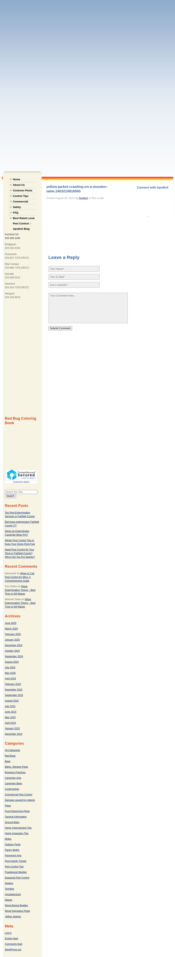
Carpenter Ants (13, 778)
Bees (7, 761)
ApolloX (83, 198)
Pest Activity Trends (15, 861)
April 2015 (10, 722)
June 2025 (10, 623)
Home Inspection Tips (17, 833)
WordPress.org (13, 949)
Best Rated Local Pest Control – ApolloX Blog (23, 219)
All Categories (12, 750)
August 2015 (12, 700)
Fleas (8, 805)
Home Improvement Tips (18, 827)
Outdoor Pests (13, 844)
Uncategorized (13, 894)
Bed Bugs (10, 755)
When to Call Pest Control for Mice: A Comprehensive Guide (19, 577)
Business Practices (15, 772)
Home (16, 179)
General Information (16, 816)
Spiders (9, 883)
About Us (19, 184)
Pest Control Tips (14, 866)
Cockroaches (12, 789)
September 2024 (14, 656)
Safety (17, 207)
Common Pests (22, 190)
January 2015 (12, 728)
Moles (8, 839)
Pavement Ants (13, 855)
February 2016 (13, 684)
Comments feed (13, 944)
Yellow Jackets (13, 916)
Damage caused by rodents (20, 800)
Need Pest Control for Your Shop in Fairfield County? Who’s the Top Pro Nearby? (20, 553)
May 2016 (10, 673)
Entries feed (11, 938)
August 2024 (12, 662)
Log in (8, 933)
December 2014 (13, 734)
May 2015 (10, 717)
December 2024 (13, 645)
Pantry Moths (12, 850)
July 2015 (10, 706)
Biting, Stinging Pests (16, 766)
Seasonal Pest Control (17, 877)
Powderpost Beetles (16, 872)
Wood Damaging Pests (17, 911)
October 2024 (12, 650)
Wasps (8, 899)
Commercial (20, 201)
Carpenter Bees (13, 783)
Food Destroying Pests (17, 811)
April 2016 (10, 678)
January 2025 (12, 639)
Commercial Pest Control (18, 794)
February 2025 (13, 634)
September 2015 (14, 695)
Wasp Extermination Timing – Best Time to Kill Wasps (20, 590)
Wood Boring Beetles (16, 905)
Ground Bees (12, 822)
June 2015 (10, 711)
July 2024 (10, 667)
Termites (9, 888)
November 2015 (13, 689)
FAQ (15, 212)
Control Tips (21, 196)
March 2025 (11, 628)
